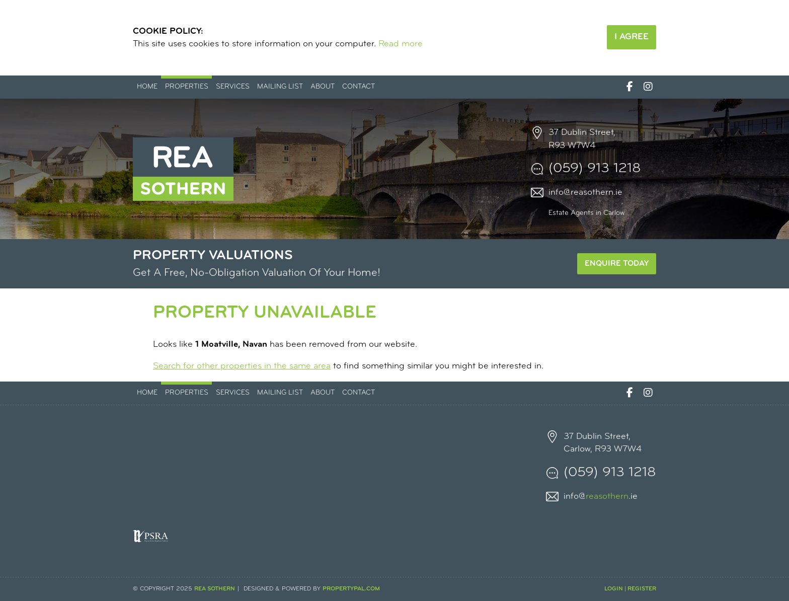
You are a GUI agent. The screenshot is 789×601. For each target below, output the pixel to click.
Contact (358, 87)
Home (147, 87)
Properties (186, 87)
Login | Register (630, 589)
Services (233, 87)
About (322, 87)
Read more (400, 44)
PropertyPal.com (351, 589)
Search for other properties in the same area (242, 366)
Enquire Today (617, 264)
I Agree (631, 37)
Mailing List (280, 87)
